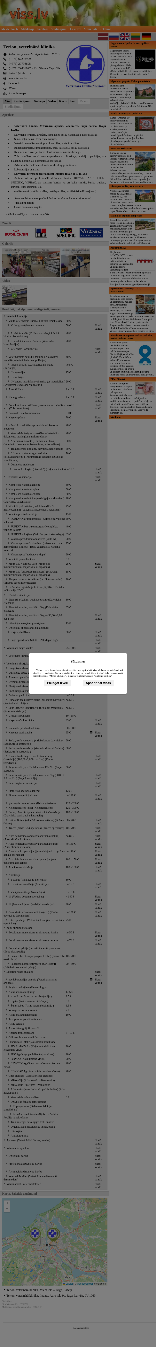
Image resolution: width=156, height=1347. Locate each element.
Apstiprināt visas (98, 683)
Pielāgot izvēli (57, 683)
